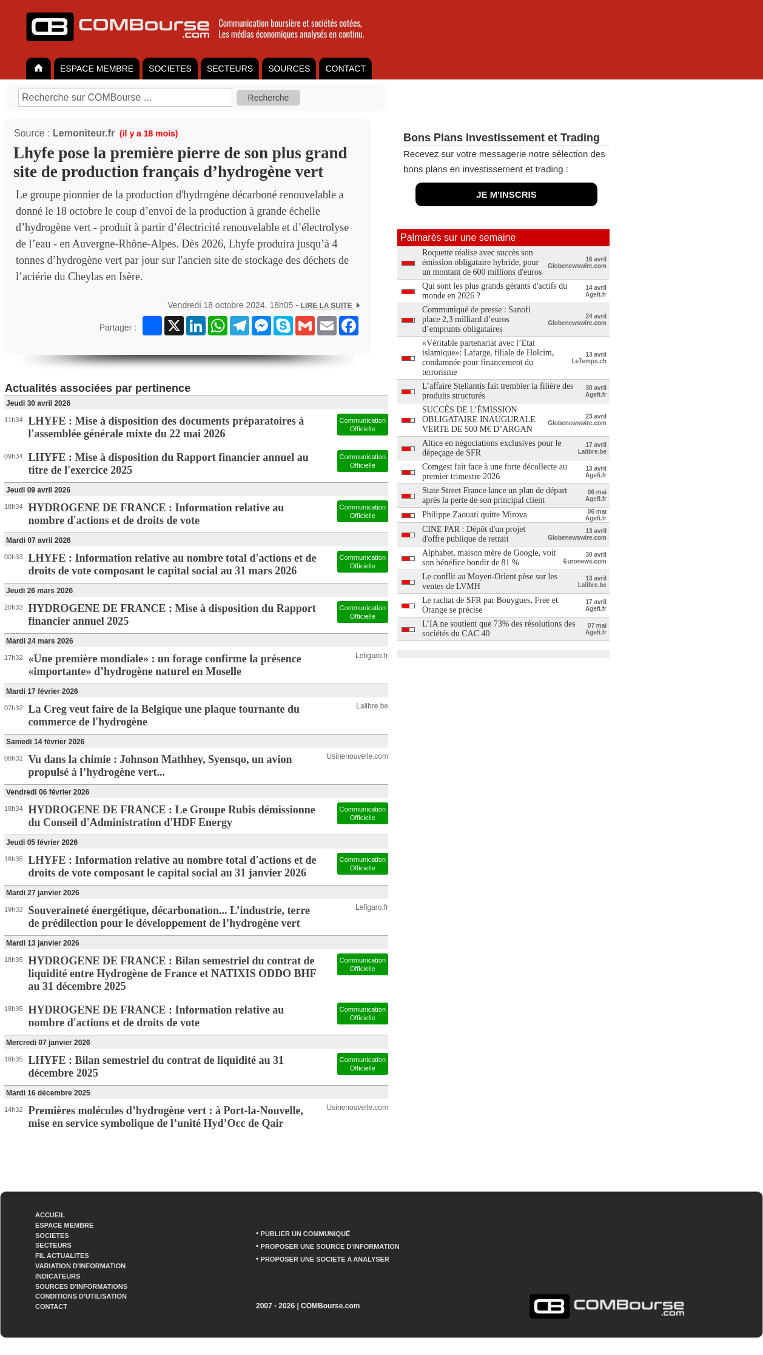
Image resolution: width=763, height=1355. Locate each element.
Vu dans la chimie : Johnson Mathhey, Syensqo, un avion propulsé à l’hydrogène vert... (160, 765)
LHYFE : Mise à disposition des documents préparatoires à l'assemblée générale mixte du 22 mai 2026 (166, 427)
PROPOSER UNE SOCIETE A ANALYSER (325, 1259)
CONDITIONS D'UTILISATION (81, 1296)
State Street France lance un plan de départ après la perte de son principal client (494, 495)
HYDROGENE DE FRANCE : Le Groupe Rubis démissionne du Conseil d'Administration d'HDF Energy (172, 816)
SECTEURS (230, 68)
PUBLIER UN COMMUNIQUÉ (306, 1233)
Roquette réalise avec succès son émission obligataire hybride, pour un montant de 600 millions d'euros (482, 262)
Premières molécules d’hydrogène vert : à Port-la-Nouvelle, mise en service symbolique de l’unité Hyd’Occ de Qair (166, 1117)
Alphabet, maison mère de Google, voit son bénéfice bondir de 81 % (489, 557)
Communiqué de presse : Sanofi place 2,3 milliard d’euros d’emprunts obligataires (476, 319)
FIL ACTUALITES (62, 1255)
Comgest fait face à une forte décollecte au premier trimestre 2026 (494, 471)
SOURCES (289, 68)
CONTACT (345, 68)
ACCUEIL (50, 1215)
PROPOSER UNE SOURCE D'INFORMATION (330, 1246)
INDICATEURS (57, 1276)
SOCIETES (170, 68)
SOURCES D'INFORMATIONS (81, 1286)
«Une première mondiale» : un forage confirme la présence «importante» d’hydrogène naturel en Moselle (165, 665)
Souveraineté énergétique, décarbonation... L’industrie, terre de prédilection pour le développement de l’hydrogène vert (169, 916)
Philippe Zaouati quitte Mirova (474, 514)
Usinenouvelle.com (357, 756)
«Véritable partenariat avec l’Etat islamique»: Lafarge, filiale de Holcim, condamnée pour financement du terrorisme (488, 357)
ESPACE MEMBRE (96, 68)
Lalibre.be (372, 706)
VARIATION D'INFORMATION (80, 1265)
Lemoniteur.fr (84, 133)
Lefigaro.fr (371, 655)
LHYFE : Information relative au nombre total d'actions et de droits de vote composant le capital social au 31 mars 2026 (173, 564)
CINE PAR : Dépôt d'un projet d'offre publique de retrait (473, 534)
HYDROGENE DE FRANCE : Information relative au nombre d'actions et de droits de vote (156, 514)
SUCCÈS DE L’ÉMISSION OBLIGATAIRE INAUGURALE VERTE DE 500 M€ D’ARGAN (479, 419)
